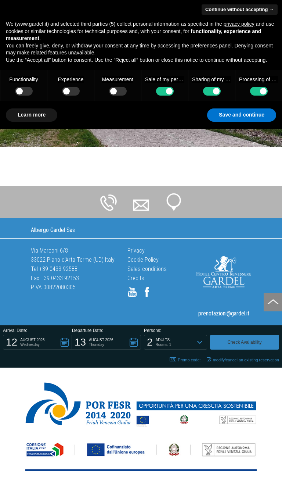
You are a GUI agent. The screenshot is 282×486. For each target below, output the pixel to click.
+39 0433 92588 (58, 268)
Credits (135, 278)
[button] (37, 342)
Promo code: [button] (185, 359)
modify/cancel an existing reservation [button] (243, 359)
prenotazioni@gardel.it (223, 313)
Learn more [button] (32, 115)
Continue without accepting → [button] (239, 9)
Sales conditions (147, 268)
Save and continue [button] (241, 115)
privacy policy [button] (239, 24)
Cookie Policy (143, 259)
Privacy (136, 250)
